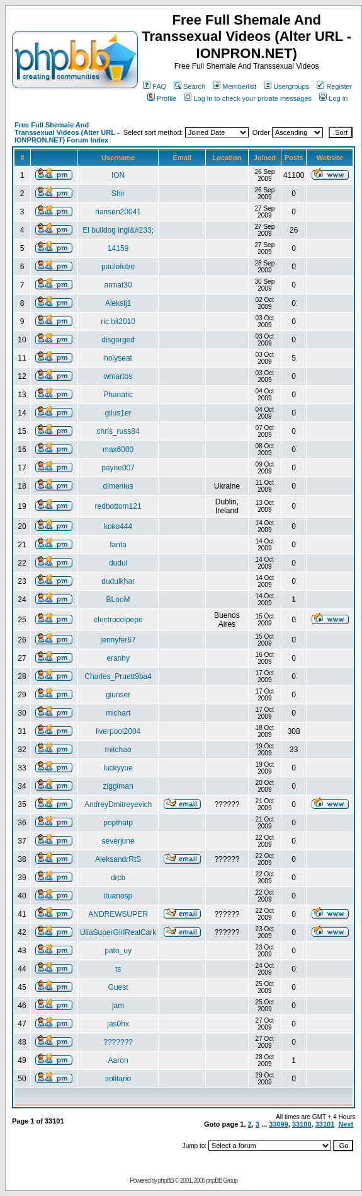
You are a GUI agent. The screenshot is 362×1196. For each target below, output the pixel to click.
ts (118, 969)
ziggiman (118, 786)
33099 (278, 1124)
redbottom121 (118, 506)
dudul (118, 563)
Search (189, 86)
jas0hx (118, 1023)
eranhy (118, 658)
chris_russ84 (118, 431)
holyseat (118, 358)
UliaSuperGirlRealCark (118, 932)
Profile (161, 98)
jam (118, 1005)
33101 (325, 1124)
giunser (118, 694)
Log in (333, 98)
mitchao (118, 749)
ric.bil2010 (118, 321)
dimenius (118, 486)
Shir (118, 193)
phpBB (166, 1180)
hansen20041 (118, 211)
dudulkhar (118, 581)
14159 (118, 248)
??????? (118, 1042)
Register (334, 86)
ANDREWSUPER (118, 914)
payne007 (118, 467)
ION (118, 175)
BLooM (118, 599)
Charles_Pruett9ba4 (118, 676)
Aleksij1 (118, 303)
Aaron (118, 1060)
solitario (118, 1078)
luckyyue (118, 767)
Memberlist (234, 86)
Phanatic (118, 394)
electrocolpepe (118, 619)
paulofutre (118, 266)
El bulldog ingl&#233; (118, 230)
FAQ (154, 86)
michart (118, 713)
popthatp (118, 822)
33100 (302, 1124)
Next (345, 1124)
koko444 (118, 526)
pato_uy (118, 950)
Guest (118, 987)
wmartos (118, 376)
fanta (118, 544)
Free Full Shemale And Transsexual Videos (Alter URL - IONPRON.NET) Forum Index (66, 132)
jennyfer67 (118, 640)
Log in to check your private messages (248, 98)
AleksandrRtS (118, 859)
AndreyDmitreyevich (118, 804)
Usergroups (286, 86)
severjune (118, 841)
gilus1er (118, 413)
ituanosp (118, 895)
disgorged (118, 339)
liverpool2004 (118, 731)
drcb (118, 877)
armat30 (118, 285)
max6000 (118, 449)
